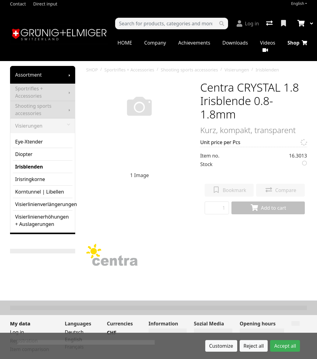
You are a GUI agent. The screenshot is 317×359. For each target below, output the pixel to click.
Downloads (235, 42)
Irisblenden (29, 166)
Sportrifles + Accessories (29, 92)
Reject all (254, 346)
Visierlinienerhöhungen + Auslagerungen (42, 220)
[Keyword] (165, 23)
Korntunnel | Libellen (39, 191)
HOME (125, 42)
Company (155, 42)
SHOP (92, 70)
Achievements (194, 42)
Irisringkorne (30, 179)
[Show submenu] (69, 74)
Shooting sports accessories (33, 110)
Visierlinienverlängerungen (43, 204)
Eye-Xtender (29, 141)
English (297, 3)
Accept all (285, 346)
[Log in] (247, 23)
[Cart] (300, 23)
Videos (267, 46)
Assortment (28, 74)
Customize (221, 346)
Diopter (24, 154)
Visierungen (42, 125)
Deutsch (74, 332)
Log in (17, 332)
